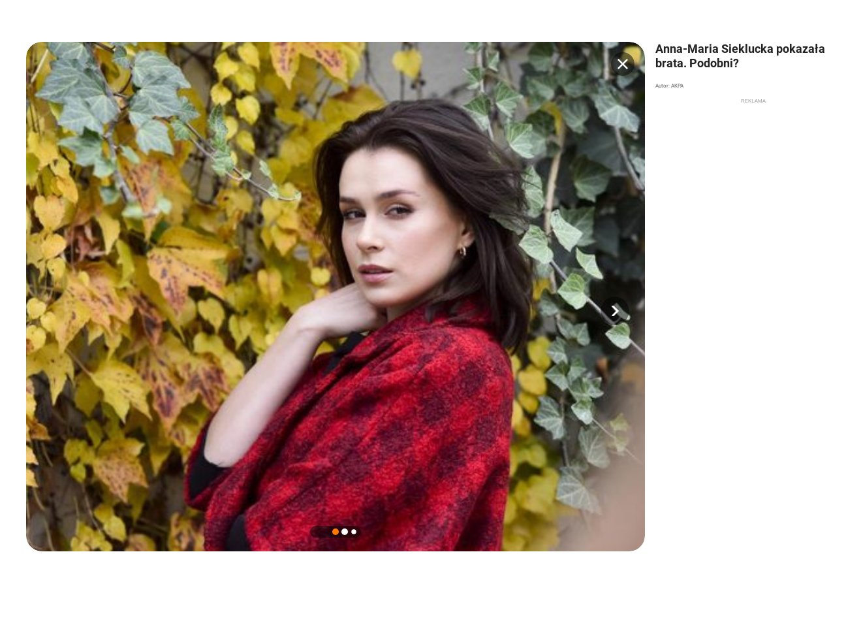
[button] (615, 311)
